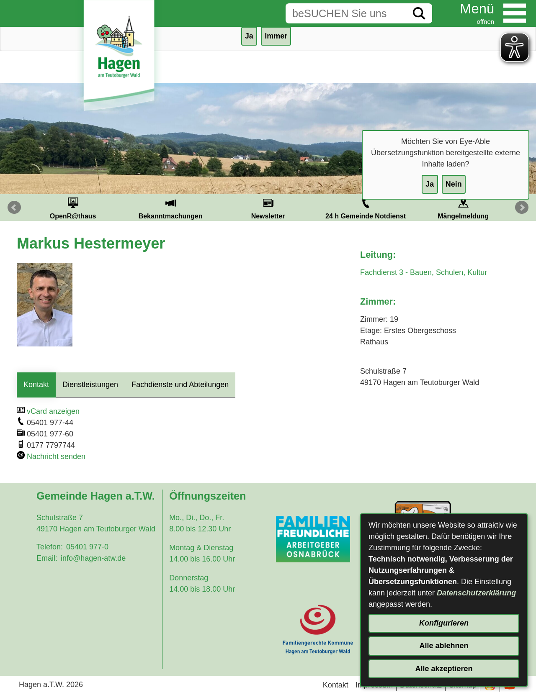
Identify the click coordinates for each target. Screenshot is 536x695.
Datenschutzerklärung (476, 593)
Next (521, 207)
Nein (454, 184)
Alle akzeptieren (443, 668)
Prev (14, 207)
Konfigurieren (444, 623)
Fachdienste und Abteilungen (180, 384)
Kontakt (36, 384)
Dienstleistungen (90, 384)
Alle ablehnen (443, 645)
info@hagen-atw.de (93, 558)
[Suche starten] (419, 13)
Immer (276, 36)
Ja (429, 184)
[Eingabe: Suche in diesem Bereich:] (346, 13)
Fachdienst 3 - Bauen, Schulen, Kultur (423, 272)
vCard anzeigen (53, 411)
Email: (46, 558)
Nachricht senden (56, 456)
